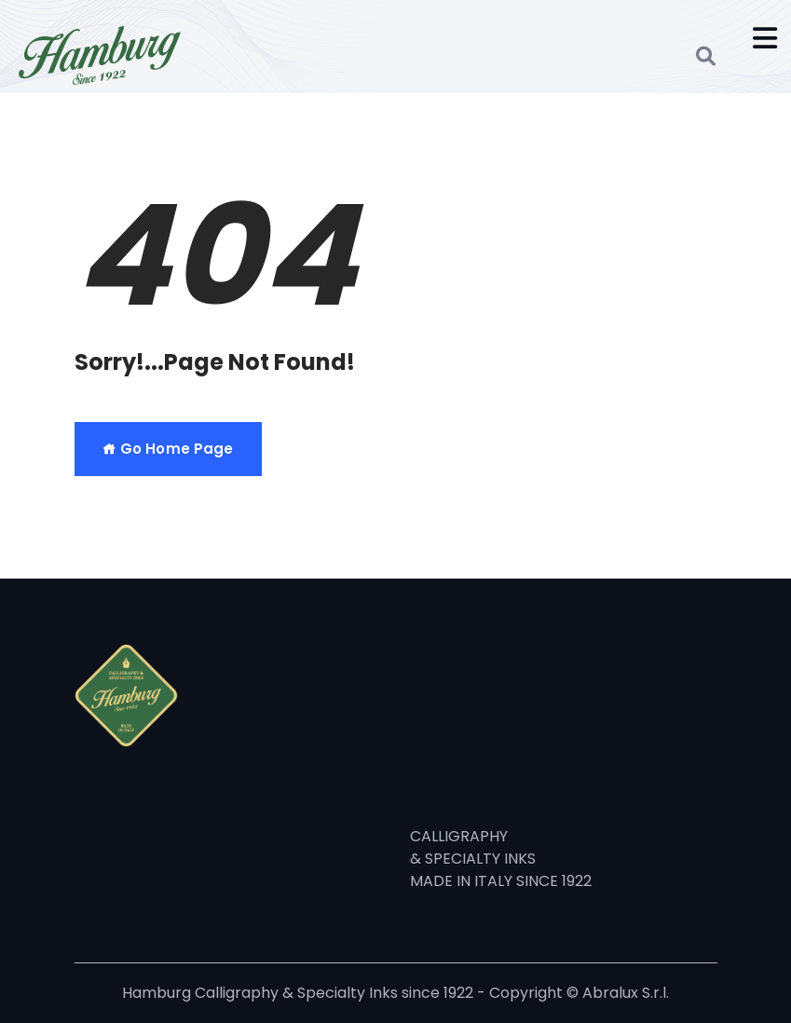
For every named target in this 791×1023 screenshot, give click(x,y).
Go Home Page (168, 448)
